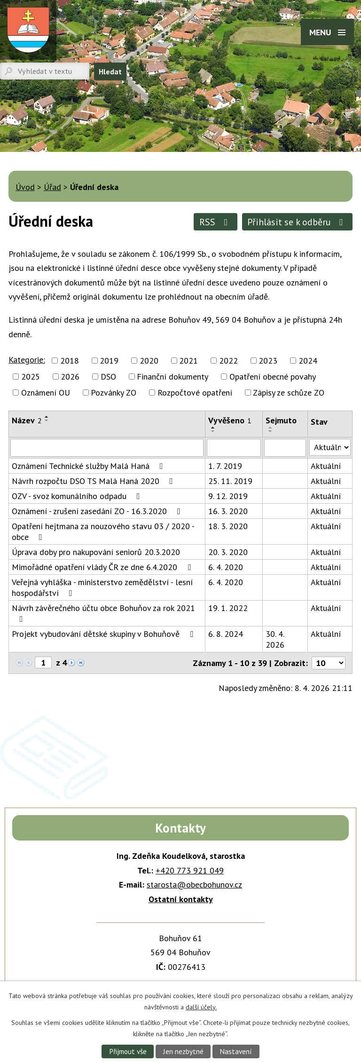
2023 (268, 360)
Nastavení (236, 1051)
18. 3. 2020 (228, 526)
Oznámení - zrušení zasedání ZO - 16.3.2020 (98, 511)
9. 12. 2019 (228, 496)
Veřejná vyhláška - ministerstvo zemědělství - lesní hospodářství (102, 587)
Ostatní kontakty (181, 899)
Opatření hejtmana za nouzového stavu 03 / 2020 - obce (103, 531)
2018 (69, 360)
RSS (215, 222)
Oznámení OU (45, 392)
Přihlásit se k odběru (297, 222)
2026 (70, 376)
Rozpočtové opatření (194, 392)
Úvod (25, 187)
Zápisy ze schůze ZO (288, 392)
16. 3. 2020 (228, 511)
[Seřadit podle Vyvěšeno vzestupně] (213, 427)
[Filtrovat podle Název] (107, 448)
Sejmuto (281, 420)
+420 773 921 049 (190, 870)
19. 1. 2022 (228, 608)
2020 (149, 360)
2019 (109, 360)
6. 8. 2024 (225, 633)
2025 (30, 376)
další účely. (201, 1006)
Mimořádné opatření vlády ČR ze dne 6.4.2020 (103, 567)
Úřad (52, 187)
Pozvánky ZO (113, 392)
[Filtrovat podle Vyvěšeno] (234, 448)
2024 (307, 360)
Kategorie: (26, 359)
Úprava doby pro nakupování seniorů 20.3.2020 (96, 552)
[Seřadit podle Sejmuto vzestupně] (271, 427)
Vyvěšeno (229, 420)
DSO (108, 376)
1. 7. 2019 (225, 465)
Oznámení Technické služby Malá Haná (89, 465)
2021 (188, 360)
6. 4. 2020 (225, 567)
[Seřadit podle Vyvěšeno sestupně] (213, 431)
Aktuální (326, 465)
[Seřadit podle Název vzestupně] (47, 417)
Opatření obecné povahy (272, 376)
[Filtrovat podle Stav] (330, 447)
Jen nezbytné (183, 1051)
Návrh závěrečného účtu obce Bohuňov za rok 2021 (103, 613)
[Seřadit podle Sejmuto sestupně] (271, 431)
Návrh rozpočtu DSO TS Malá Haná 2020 (94, 481)
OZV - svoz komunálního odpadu (78, 496)
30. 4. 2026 (275, 639)
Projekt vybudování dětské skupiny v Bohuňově (104, 633)
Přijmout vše (128, 1051)
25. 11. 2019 (230, 481)
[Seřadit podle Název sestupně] (47, 420)
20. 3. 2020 (228, 552)
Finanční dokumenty (172, 376)
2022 (228, 360)
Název (27, 420)
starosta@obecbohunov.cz (194, 884)
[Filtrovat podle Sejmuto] (285, 448)
